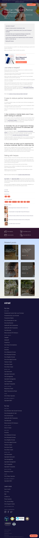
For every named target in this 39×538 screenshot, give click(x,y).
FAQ (5, 494)
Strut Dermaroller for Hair (10, 320)
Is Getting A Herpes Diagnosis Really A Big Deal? (18, 93)
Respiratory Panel (8, 388)
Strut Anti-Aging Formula (10, 359)
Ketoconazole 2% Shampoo (11, 332)
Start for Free (31, 4)
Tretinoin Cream (8, 362)
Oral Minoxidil (7, 330)
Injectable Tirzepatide (9, 384)
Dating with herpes (10, 41)
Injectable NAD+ (8, 400)
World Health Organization (28, 87)
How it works (7, 489)
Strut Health (6, 178)
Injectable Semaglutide (10, 379)
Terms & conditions (7, 530)
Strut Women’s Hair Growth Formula (13, 410)
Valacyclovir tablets (15, 178)
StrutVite (6, 349)
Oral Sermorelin (8, 371)
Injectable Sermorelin (9, 374)
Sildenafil (6, 340)
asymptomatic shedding (12, 120)
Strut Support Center (9, 504)
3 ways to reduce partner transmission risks (15, 28)
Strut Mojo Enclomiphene (10, 345)
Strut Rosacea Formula (10, 354)
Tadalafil (6, 337)
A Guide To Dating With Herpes (24, 174)
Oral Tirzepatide (8, 381)
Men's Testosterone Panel (10, 391)
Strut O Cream (7, 427)
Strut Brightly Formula (9, 357)
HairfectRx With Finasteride (11, 328)
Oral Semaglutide (8, 376)
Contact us (7, 496)
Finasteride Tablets (9, 318)
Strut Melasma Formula (10, 352)
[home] (14, 4)
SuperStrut (7, 342)
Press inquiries (8, 499)
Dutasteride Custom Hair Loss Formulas (14, 313)
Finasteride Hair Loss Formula (11, 315)
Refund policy (6, 535)
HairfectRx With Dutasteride (11, 325)
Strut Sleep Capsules (9, 395)
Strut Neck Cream (8, 367)
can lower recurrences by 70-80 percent (21, 135)
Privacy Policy (6, 531)
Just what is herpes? (10, 26)
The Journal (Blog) (8, 501)
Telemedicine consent (8, 533)
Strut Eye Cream (8, 364)
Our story (6, 491)
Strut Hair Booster (8, 323)
